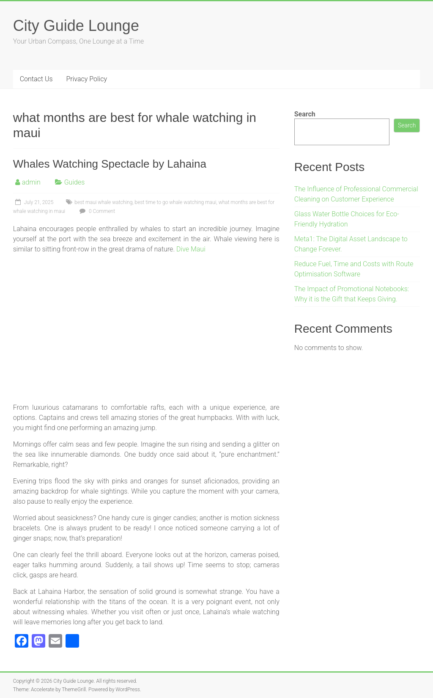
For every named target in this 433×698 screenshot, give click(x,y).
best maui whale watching (103, 202)
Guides (74, 182)
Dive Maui (191, 249)
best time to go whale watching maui (175, 202)
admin (31, 182)
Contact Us (36, 79)
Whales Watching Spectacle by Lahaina (109, 163)
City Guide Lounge (76, 25)
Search (304, 114)
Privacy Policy (86, 79)
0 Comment (96, 211)
